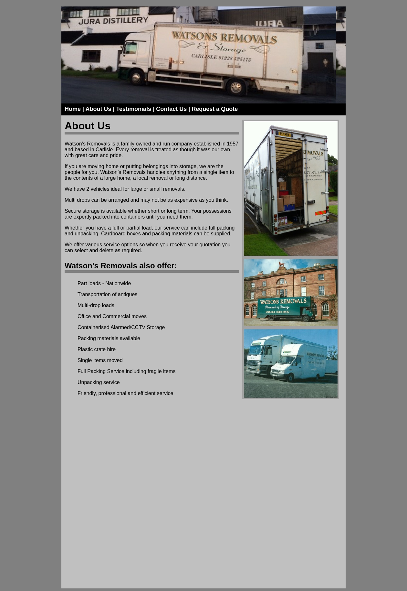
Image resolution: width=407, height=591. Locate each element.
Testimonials (133, 109)
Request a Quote (215, 109)
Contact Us (171, 109)
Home (73, 109)
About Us (98, 109)
